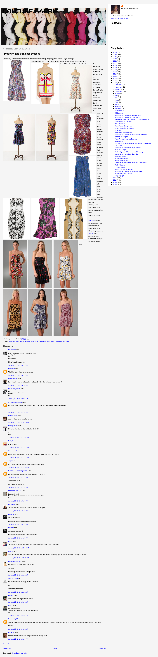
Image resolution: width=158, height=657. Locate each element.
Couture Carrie (30, 11)
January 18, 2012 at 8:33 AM (18, 385)
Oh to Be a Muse (14, 451)
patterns (37, 341)
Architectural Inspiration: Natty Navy (127, 154)
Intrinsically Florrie (14, 619)
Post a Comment (8, 644)
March (117, 104)
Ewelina (11, 514)
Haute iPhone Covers (122, 160)
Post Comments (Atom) (20, 653)
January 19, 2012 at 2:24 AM (18, 592)
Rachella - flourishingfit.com (17, 471)
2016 (115, 74)
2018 (115, 70)
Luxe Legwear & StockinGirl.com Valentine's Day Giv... (133, 143)
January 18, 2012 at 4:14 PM (18, 524)
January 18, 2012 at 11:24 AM (18, 437)
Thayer (91, 233)
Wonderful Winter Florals (123, 174)
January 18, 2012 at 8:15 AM (18, 365)
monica (10, 595)
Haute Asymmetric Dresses (124, 169)
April (117, 102)
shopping (52, 341)
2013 (115, 80)
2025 (115, 54)
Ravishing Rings (120, 150)
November (119, 87)
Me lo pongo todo (14, 388)
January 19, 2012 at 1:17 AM (18, 575)
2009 (115, 182)
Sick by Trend (13, 578)
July (116, 96)
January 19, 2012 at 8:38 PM (18, 639)
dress (17, 341)
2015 (115, 76)
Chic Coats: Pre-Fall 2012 (123, 122)
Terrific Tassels (120, 165)
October (118, 89)
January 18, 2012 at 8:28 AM (18, 375)
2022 (115, 61)
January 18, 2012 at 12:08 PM (18, 467)
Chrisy (10, 551)
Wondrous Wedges (121, 137)
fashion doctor (13, 416)
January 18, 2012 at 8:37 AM (18, 399)
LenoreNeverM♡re (14, 491)
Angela (10, 461)
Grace (10, 541)
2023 (115, 59)
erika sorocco (12, 379)
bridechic (11, 632)
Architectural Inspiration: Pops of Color (128, 148)
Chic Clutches (119, 111)
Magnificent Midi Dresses (123, 132)
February (118, 106)
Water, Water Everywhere (123, 126)
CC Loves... (119, 113)
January (118, 109)
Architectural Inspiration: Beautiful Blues (128, 171)
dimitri (10, 605)
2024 (115, 57)
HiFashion (11, 504)
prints (47, 341)
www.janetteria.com (15, 402)
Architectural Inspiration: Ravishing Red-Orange (131, 163)
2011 (115, 178)
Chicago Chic (13, 425)
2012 (115, 83)
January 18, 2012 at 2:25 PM (18, 477)
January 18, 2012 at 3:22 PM (18, 511)
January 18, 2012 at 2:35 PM (18, 487)
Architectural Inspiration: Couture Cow (128, 115)
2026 (115, 52)
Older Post (102, 649)
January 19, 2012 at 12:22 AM (18, 558)
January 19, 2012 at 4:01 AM (18, 615)
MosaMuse (12, 350)
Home (55, 649)
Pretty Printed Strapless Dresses (126, 139)
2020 (115, 65)
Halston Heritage (25, 341)
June (117, 98)
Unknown (11, 369)
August (117, 93)
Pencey (91, 220)
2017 (115, 72)
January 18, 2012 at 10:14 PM (18, 548)
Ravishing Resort (120, 156)
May (116, 100)
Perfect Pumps (120, 167)
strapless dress (60, 341)
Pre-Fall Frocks (120, 124)
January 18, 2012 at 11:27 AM (18, 447)
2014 (115, 78)
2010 (115, 180)
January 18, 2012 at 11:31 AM (18, 457)
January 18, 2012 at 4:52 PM (18, 538)
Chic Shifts (118, 145)
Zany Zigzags (119, 176)
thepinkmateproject (14, 561)
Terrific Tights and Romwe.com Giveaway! (129, 152)
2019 (115, 67)
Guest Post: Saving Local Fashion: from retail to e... (132, 119)
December (119, 85)
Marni (32, 341)
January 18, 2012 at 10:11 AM (18, 422)
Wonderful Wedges (121, 158)
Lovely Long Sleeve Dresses (124, 128)
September (119, 91)
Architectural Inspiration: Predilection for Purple (131, 134)
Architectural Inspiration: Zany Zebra (127, 117)
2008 (115, 184)
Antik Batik (12, 341)
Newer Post (7, 649)
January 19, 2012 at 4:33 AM (18, 629)
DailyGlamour (13, 441)
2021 (115, 63)
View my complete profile (119, 18)
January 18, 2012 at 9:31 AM (18, 412)
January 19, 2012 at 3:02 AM (18, 602)
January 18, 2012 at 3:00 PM (18, 501)
